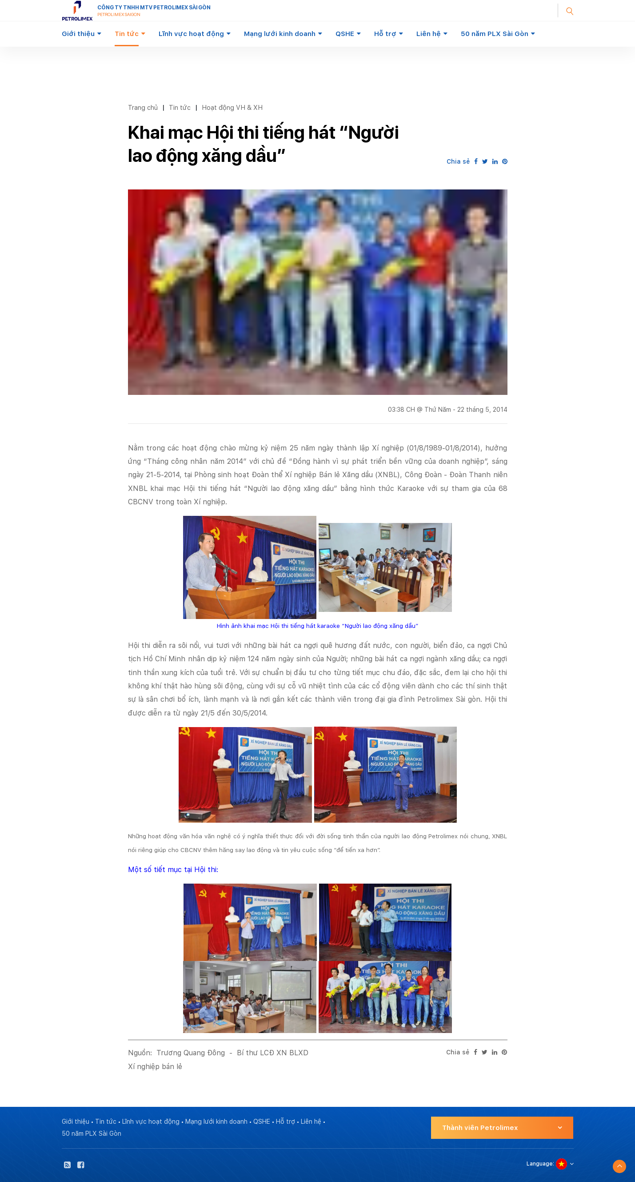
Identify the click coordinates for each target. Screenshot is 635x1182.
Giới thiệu (78, 34)
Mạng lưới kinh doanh (280, 34)
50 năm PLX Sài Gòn (494, 34)
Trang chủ (143, 107)
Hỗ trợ (385, 34)
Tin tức (127, 34)
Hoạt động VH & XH (232, 107)
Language (540, 1164)
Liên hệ (428, 34)
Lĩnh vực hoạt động (191, 34)
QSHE (344, 34)
